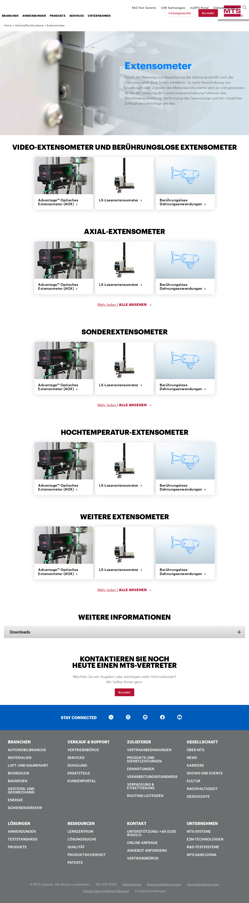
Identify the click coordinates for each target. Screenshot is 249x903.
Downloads (20, 632)
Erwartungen (140, 769)
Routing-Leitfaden (145, 795)
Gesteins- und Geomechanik (21, 790)
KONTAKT (136, 823)
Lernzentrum (80, 831)
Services (108, 15)
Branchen (41, 15)
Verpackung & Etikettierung (141, 786)
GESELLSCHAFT (202, 741)
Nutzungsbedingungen (164, 884)
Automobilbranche (27, 750)
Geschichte (198, 796)
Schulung (77, 765)
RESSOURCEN (81, 823)
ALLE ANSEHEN (135, 304)
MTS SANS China (202, 855)
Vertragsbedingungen (149, 750)
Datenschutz (132, 884)
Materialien (19, 757)
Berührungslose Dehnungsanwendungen (183, 202)
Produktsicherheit (87, 855)
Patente (75, 862)
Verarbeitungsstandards (152, 776)
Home (8, 25)
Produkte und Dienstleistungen (144, 759)
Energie (15, 800)
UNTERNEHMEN (202, 823)
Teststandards (22, 839)
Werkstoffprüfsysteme (29, 25)
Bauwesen (17, 781)
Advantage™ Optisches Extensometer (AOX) (58, 202)
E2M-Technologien (205, 839)
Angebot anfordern (147, 850)
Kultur (193, 781)
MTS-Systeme (199, 831)
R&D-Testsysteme (203, 847)
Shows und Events (205, 773)
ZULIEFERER (139, 741)
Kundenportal (82, 781)
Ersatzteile (79, 773)
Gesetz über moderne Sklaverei (106, 891)
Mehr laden (107, 304)
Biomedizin (18, 773)
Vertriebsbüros (83, 750)
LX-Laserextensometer (120, 200)
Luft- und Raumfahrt (28, 765)
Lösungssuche (207, 13)
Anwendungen (65, 15)
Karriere (195, 765)
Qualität (76, 847)
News (192, 757)
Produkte (88, 15)
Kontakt (235, 13)
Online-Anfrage (142, 842)
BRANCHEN (19, 741)
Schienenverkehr (25, 808)
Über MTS (195, 750)
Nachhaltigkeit (202, 788)
